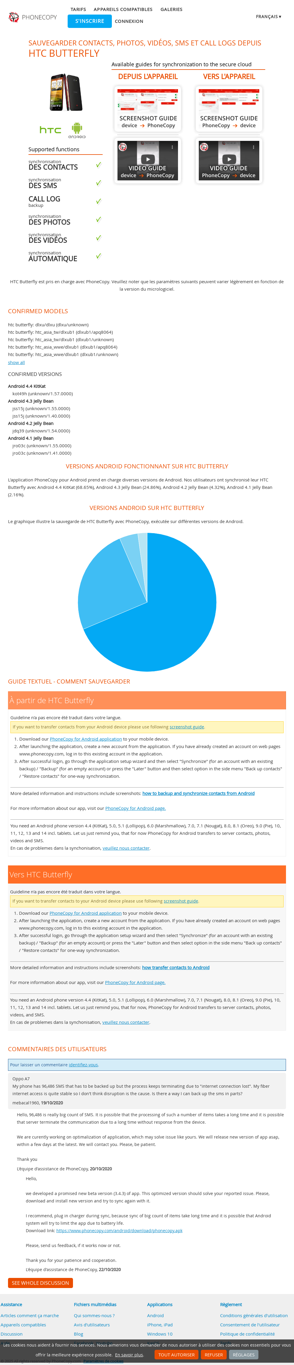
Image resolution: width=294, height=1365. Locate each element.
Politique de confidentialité (247, 1334)
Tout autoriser (176, 1355)
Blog (78, 1334)
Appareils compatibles (123, 9)
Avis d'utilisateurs (92, 1325)
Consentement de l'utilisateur (250, 1325)
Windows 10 (160, 1334)
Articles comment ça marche (30, 1315)
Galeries (171, 9)
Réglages (244, 1355)
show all (16, 362)
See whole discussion (40, 1283)
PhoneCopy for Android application (86, 739)
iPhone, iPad (160, 1325)
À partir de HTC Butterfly (148, 109)
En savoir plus (129, 1355)
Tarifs (78, 9)
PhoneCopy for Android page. (135, 808)
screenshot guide (187, 727)
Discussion (12, 1334)
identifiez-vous (83, 1065)
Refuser (214, 1355)
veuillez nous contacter (126, 848)
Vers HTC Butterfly (229, 109)
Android (155, 1315)
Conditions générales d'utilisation (254, 1315)
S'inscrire (89, 21)
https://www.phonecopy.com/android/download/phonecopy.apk (119, 1230)
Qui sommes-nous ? (94, 1315)
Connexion (129, 21)
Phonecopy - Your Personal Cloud (33, 17)
